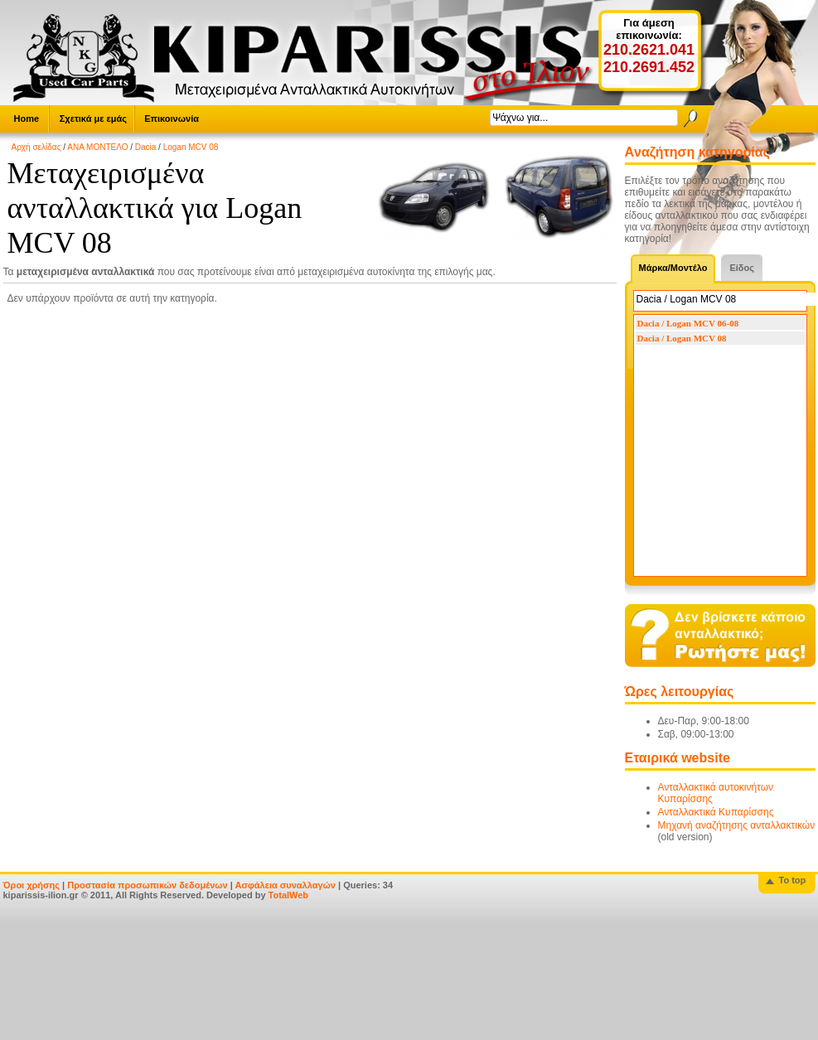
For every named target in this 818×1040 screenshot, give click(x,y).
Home (27, 118)
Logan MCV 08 (191, 147)
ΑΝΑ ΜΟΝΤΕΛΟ (97, 147)
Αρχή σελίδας (36, 147)
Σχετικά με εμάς (93, 118)
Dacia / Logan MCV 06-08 (688, 323)
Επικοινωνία (171, 118)
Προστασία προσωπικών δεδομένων (147, 885)
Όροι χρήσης (32, 885)
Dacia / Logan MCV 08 (682, 338)
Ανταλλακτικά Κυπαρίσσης (716, 812)
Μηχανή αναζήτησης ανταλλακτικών (737, 825)
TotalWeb (288, 895)
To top (792, 880)
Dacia (146, 147)
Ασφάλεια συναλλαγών (285, 885)
